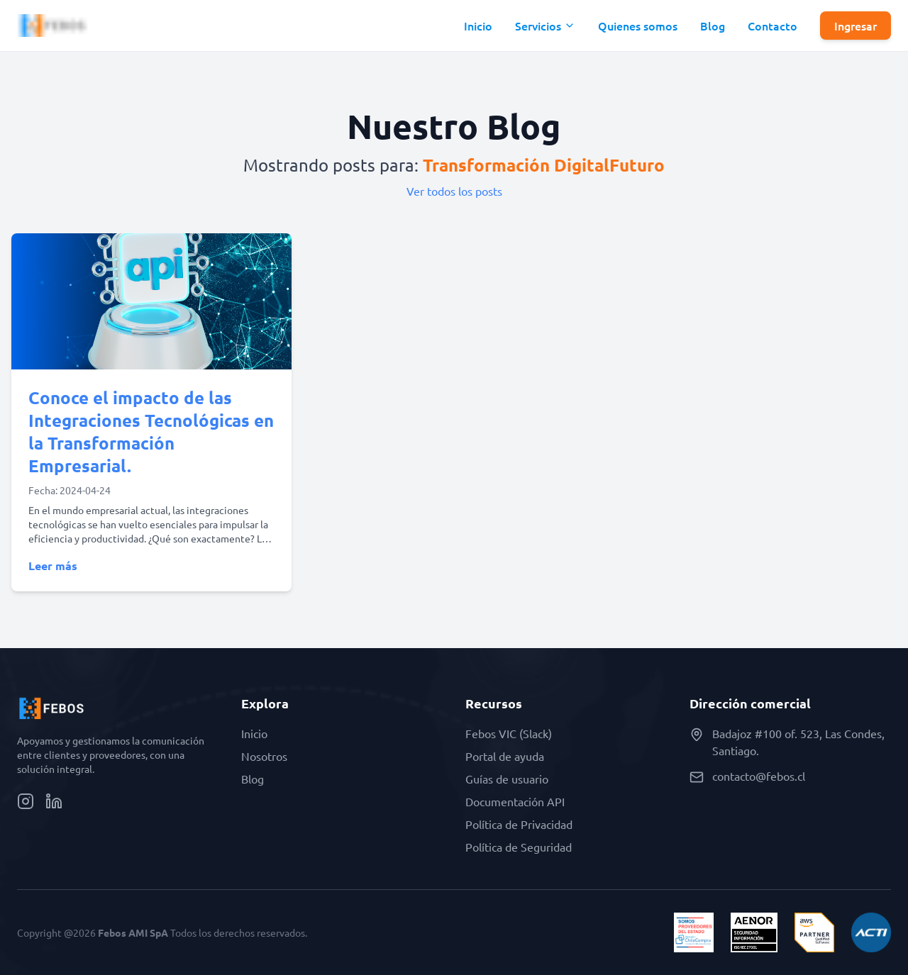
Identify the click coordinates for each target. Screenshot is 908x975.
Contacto (772, 25)
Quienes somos (637, 25)
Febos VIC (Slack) (508, 733)
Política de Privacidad (518, 824)
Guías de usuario (506, 778)
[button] (545, 25)
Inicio (478, 25)
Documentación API (515, 801)
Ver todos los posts (454, 191)
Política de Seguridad (518, 847)
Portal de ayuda (504, 756)
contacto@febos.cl (758, 776)
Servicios (545, 25)
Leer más (52, 565)
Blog (712, 25)
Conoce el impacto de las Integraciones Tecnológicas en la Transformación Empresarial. (151, 431)
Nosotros (264, 756)
